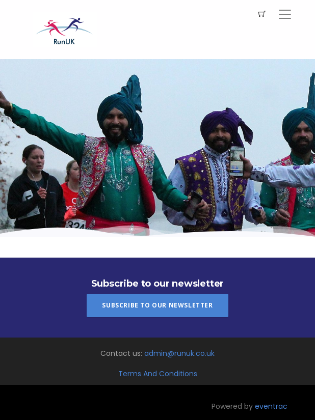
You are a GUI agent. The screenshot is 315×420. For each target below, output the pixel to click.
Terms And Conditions (157, 374)
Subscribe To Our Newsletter (157, 305)
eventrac (271, 406)
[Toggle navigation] (285, 14)
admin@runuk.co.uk (179, 353)
